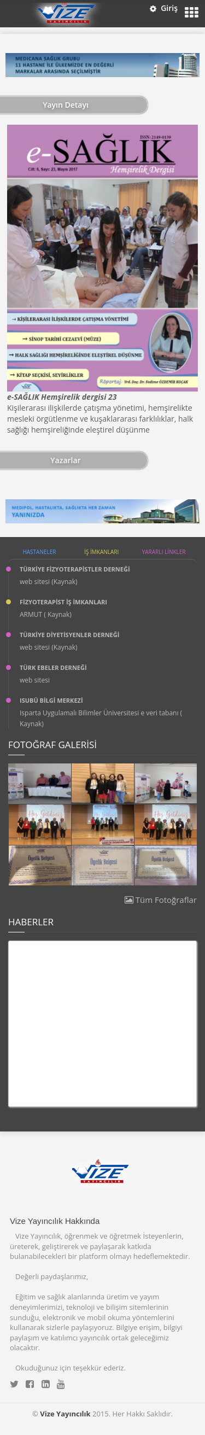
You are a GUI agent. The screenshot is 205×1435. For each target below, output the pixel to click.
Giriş (164, 8)
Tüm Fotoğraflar (161, 899)
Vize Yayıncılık (65, 1414)
